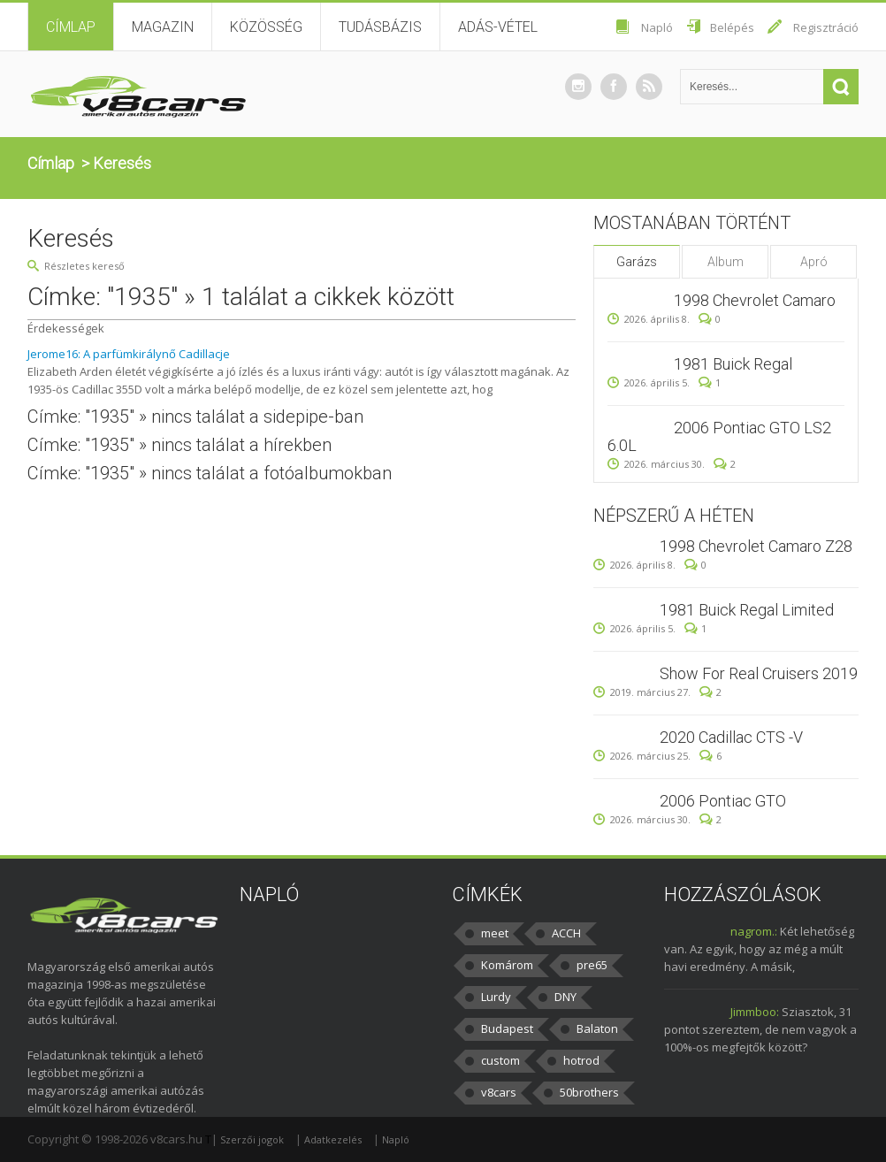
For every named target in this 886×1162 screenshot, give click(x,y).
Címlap (70, 27)
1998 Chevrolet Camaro (755, 300)
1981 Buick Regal (733, 364)
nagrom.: (753, 931)
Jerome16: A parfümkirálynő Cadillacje (128, 354)
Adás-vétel (498, 27)
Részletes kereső (84, 265)
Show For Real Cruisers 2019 (759, 673)
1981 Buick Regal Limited (747, 609)
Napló (657, 27)
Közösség (266, 27)
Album (725, 262)
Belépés (732, 27)
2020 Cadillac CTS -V (731, 737)
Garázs (636, 262)
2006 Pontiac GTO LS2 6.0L (719, 436)
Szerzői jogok (252, 1139)
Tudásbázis (380, 27)
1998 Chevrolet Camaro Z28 (756, 546)
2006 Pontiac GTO (723, 800)
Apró (814, 262)
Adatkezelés (333, 1139)
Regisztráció (826, 27)
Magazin (163, 27)
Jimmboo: (754, 1012)
